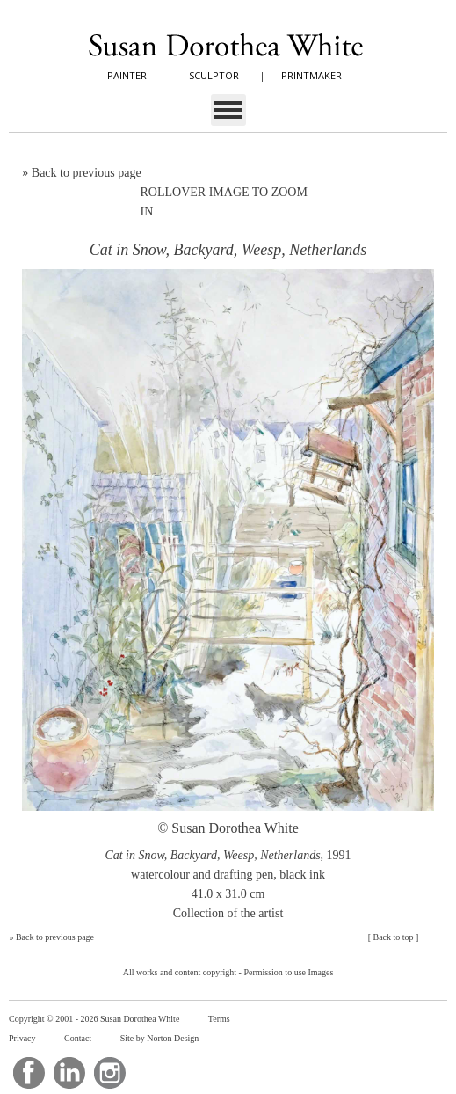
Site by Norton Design (159, 1038)
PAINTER (127, 75)
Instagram (110, 1073)
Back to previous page (86, 172)
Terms (219, 1019)
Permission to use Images (288, 972)
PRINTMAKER (311, 75)
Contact (77, 1038)
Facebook (29, 1073)
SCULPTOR (214, 75)
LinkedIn (69, 1073)
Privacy (22, 1038)
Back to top (393, 937)
